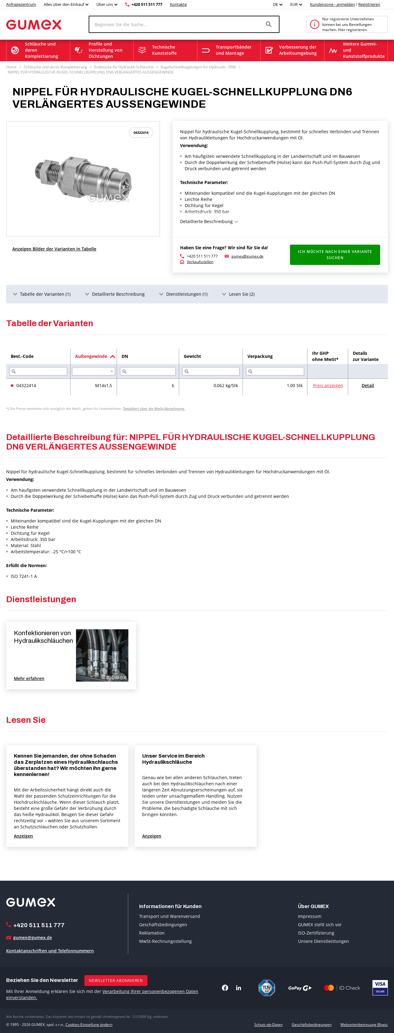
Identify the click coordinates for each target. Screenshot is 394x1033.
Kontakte (178, 4)
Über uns (104, 4)
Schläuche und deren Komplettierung (55, 67)
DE (275, 4)
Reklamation (152, 933)
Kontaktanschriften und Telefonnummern (50, 951)
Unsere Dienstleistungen (323, 941)
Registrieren (369, 4)
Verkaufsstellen (200, 261)
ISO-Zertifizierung (316, 933)
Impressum (309, 916)
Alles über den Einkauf (64, 4)
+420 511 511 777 (146, 4)
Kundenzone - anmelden (332, 4)
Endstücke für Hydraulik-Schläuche (124, 67)
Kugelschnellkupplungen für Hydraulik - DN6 (198, 67)
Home (11, 67)
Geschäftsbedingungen (163, 924)
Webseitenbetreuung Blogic (364, 1024)
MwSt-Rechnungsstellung (165, 941)
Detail (368, 385)
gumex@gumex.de (247, 256)
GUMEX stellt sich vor (320, 924)
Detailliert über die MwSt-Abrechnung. (154, 408)
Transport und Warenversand (169, 916)
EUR (294, 4)
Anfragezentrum (21, 4)
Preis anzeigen (328, 385)
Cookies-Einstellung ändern (89, 1024)
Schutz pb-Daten (268, 1024)
